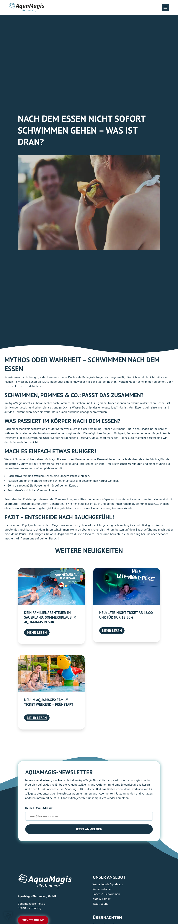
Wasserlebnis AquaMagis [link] (108, 884)
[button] (165, 7)
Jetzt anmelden (89, 829)
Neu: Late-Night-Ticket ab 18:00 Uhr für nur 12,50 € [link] (126, 615)
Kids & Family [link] (102, 899)
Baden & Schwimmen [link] (106, 894)
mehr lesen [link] (37, 632)
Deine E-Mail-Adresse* (39, 808)
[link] (51, 586)
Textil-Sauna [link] (100, 903)
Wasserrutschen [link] (102, 889)
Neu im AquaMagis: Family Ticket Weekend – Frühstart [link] (48, 702)
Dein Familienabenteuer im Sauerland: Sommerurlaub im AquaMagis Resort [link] (50, 617)
